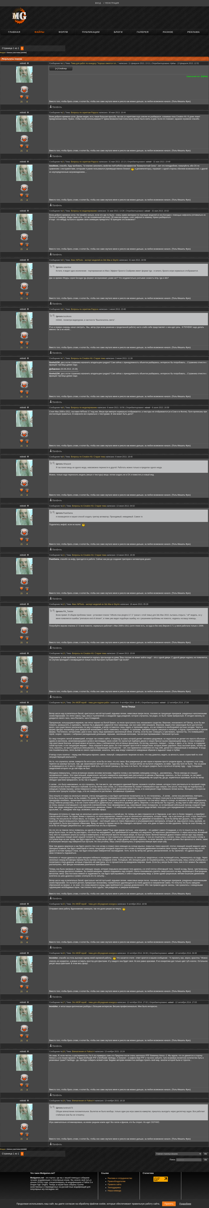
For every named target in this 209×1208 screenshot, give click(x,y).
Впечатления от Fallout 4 (83, 1051)
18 (64, 1051)
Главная (14, 32)
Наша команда (114, 1191)
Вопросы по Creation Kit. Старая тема (88, 358)
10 (64, 506)
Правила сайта (114, 1184)
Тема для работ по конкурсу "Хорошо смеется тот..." (94, 63)
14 (64, 702)
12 (64, 604)
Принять (168, 1203)
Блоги (118, 32)
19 (64, 1101)
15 (64, 904)
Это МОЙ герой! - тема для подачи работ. (91, 702)
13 (64, 653)
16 (64, 953)
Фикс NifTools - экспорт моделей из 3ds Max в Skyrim (95, 260)
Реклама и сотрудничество (120, 1178)
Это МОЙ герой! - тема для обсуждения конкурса (94, 904)
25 (21, 102)
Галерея (143, 32)
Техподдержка (114, 1187)
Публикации (91, 32)
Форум (63, 32)
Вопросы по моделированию (84, 211)
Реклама (193, 32)
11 (64, 555)
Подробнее (185, 1203)
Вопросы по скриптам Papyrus (84, 112)
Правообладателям (116, 1181)
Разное (168, 32)
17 (64, 1002)
